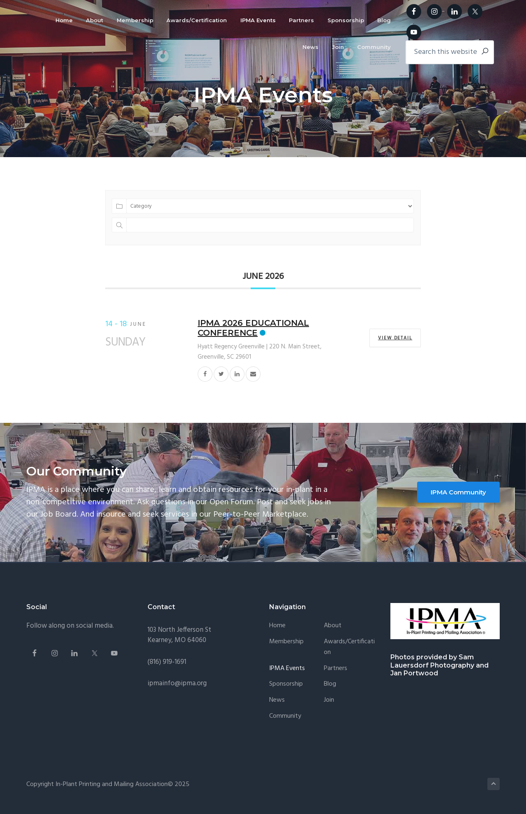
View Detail (395, 338)
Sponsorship (286, 684)
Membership (286, 642)
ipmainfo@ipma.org (177, 683)
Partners (335, 668)
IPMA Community (458, 492)
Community (285, 716)
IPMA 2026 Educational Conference (253, 328)
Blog (330, 684)
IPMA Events (287, 668)
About (332, 626)
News (277, 700)
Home (277, 626)
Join (329, 700)
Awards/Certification (349, 647)
